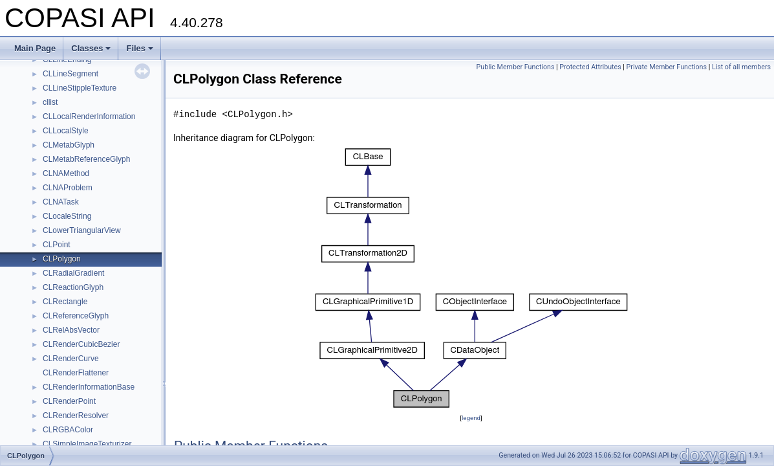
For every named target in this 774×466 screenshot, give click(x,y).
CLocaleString (67, 216)
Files (139, 48)
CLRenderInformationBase (88, 387)
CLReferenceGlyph (76, 315)
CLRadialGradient (73, 273)
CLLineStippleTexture (79, 88)
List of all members (741, 67)
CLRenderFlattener (76, 372)
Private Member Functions (667, 67)
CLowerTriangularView (82, 230)
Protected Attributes (590, 67)
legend (471, 417)
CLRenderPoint (69, 401)
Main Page (35, 48)
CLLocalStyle (66, 130)
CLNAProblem (67, 187)
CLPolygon (62, 258)
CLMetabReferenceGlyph (86, 159)
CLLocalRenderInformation (89, 116)
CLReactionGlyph (73, 287)
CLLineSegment (70, 73)
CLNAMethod (66, 173)
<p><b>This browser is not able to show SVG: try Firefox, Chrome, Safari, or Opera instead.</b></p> (471, 278)
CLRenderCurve (71, 358)
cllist (50, 102)
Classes (91, 48)
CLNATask (61, 201)
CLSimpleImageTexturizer (87, 444)
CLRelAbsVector (71, 330)
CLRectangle (65, 301)
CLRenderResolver (76, 415)
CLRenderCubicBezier (81, 344)
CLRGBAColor (68, 429)
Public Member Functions (516, 67)
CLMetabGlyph (68, 145)
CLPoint (56, 244)
